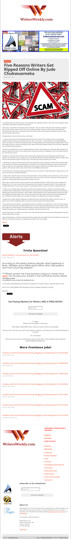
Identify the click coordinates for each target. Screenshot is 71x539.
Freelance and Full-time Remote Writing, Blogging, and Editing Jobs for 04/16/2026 (35, 353)
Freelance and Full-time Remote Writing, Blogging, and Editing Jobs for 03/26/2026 (35, 384)
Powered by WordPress (46, 537)
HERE (5, 275)
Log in (38, 537)
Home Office (48, 461)
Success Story (48, 480)
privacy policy (23, 529)
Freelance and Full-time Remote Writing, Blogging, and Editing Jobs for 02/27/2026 (35, 415)
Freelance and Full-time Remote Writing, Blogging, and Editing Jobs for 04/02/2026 (35, 373)
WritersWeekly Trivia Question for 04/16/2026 (20, 255)
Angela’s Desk (48, 452)
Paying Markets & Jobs (51, 470)
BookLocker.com (52, 511)
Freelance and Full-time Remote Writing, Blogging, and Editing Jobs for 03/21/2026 (35, 394)
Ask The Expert (49, 467)
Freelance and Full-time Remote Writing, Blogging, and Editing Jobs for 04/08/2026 (35, 363)
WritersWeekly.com (13, 537)
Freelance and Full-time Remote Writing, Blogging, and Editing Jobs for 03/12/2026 (35, 405)
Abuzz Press (61, 511)
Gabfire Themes (64, 537)
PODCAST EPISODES (51, 455)
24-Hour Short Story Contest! (52, 476)
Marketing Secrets (49, 473)
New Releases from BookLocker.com (54, 464)
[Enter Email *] (35, 308)
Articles (7, 61)
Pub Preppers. (23, 513)
